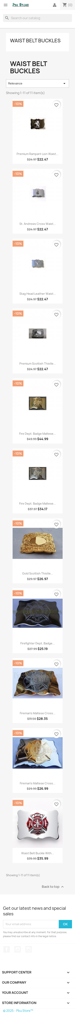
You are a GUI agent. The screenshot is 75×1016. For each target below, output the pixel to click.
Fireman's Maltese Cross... (37, 713)
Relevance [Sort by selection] (37, 83)
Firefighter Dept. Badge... (37, 643)
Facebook (6, 949)
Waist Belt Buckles (35, 40)
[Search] (37, 18)
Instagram (28, 949)
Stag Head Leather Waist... (37, 294)
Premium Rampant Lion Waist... (37, 154)
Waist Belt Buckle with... (37, 853)
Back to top (53, 886)
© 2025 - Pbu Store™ (18, 1011)
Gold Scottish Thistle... (37, 573)
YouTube (17, 949)
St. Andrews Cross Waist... (37, 224)
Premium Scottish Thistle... (37, 363)
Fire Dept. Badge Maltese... (37, 434)
